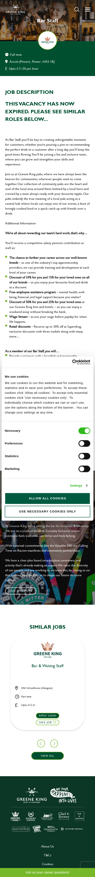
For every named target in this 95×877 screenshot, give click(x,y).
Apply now (47, 715)
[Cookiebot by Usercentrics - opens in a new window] (72, 362)
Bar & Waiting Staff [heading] (47, 666)
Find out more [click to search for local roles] (21, 591)
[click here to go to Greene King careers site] (47, 809)
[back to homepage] (15, 9)
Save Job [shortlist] (45, 722)
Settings (76, 485)
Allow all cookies (47, 498)
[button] (77, 9)
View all (47, 756)
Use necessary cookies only (47, 511)
